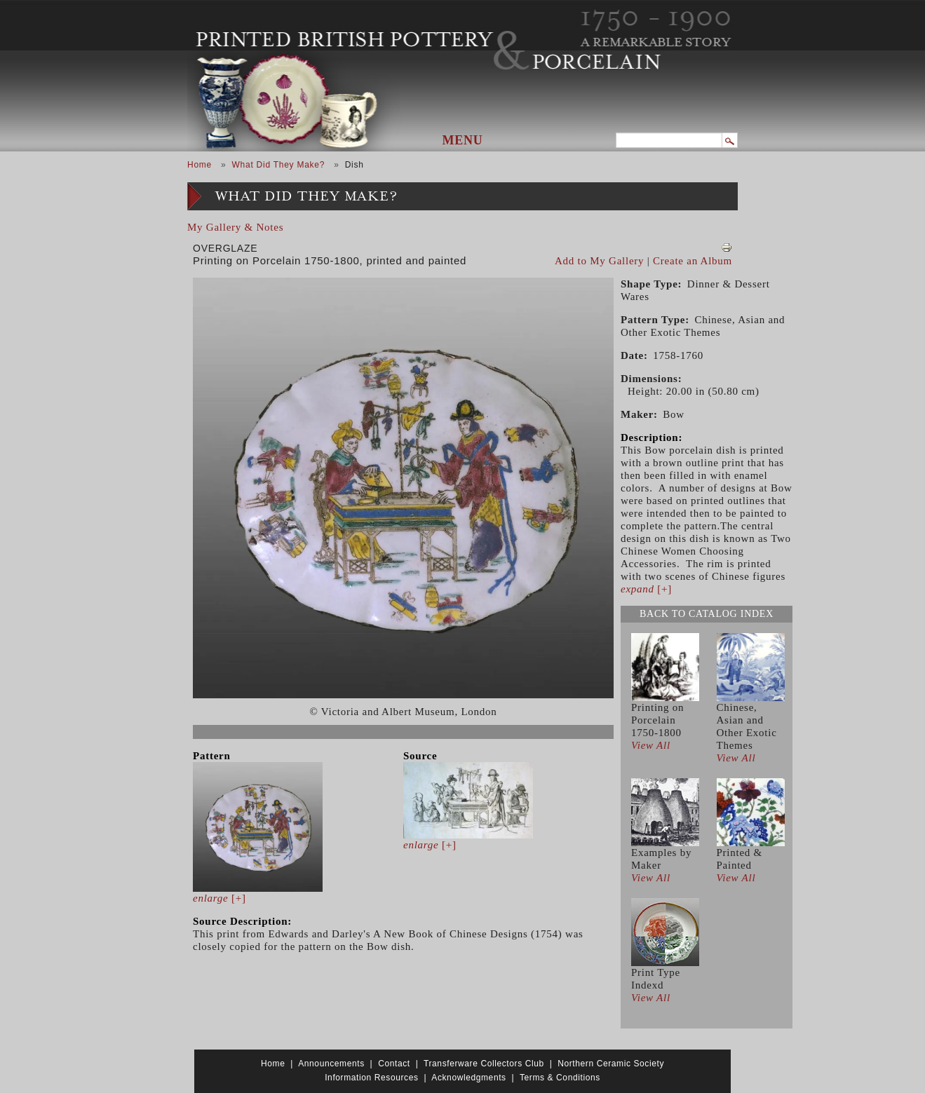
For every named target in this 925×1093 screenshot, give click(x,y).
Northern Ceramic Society (611, 1063)
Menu (463, 140)
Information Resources (371, 1077)
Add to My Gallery (599, 260)
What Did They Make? (278, 165)
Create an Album (692, 260)
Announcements (331, 1063)
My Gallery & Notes (235, 227)
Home (199, 165)
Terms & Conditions (560, 1077)
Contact (394, 1063)
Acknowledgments (468, 1077)
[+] (219, 898)
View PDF (726, 247)
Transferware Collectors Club (484, 1063)
